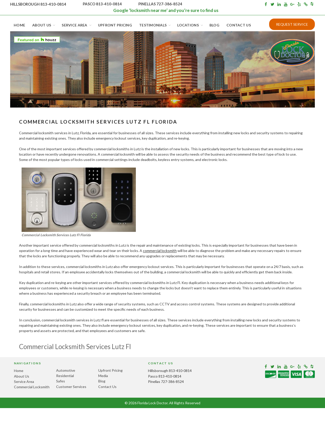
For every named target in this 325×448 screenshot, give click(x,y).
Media (103, 376)
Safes (60, 381)
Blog (214, 25)
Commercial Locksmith (32, 387)
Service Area (77, 25)
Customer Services (71, 386)
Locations (190, 25)
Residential (65, 376)
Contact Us (238, 25)
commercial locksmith (160, 250)
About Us (44, 25)
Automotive (65, 370)
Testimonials (155, 25)
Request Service (292, 24)
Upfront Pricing (115, 25)
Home (19, 25)
